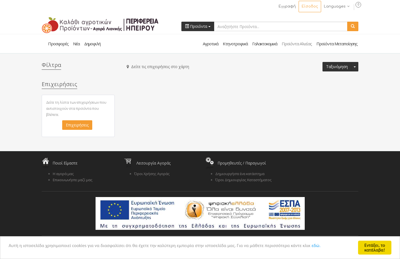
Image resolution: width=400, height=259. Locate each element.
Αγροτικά (210, 43)
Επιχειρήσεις (77, 125)
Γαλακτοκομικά (264, 43)
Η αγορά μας (63, 173)
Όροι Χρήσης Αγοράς (152, 173)
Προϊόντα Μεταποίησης (337, 43)
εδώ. (316, 245)
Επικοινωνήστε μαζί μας (72, 179)
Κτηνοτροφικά (235, 43)
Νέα (76, 43)
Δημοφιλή (92, 43)
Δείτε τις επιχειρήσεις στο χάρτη (158, 66)
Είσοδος (310, 6)
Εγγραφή (287, 6)
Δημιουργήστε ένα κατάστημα (239, 173)
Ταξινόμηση (337, 66)
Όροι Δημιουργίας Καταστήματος (243, 179)
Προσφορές (58, 43)
